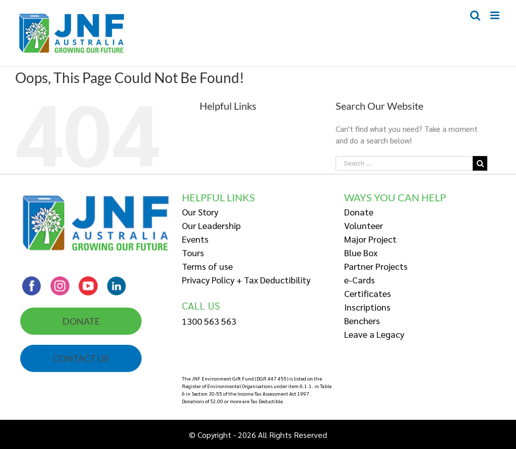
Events (195, 239)
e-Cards (359, 279)
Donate (358, 211)
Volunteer (363, 225)
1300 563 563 (209, 321)
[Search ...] (404, 163)
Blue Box (360, 252)
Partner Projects (376, 266)
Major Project (370, 239)
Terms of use (207, 266)
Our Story (200, 211)
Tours (193, 252)
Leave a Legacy (374, 334)
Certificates (367, 293)
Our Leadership (211, 225)
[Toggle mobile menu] (495, 15)
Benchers (362, 320)
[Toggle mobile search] (475, 15)
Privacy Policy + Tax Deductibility (246, 279)
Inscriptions (367, 307)
